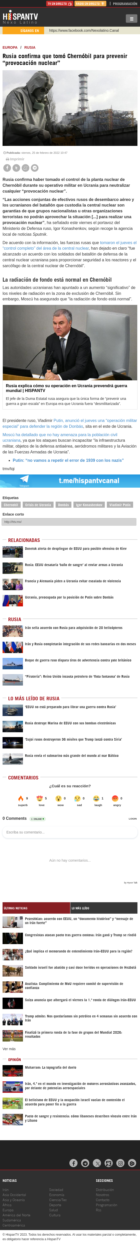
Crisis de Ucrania (38, 504)
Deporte (55, 1204)
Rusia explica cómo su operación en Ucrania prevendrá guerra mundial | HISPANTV (66, 388)
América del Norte (16, 1215)
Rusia (30, 47)
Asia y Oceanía (14, 1199)
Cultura (54, 1215)
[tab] (36, 908)
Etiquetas (11, 498)
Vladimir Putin (120, 504)
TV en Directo (60, 3)
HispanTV (20, 16)
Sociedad (56, 1189)
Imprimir (14, 159)
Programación (125, 3)
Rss (98, 1210)
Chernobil (11, 504)
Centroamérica (14, 1225)
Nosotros (102, 1194)
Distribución (105, 1189)
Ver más (9, 1049)
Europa (10, 47)
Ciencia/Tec (58, 1199)
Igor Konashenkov (89, 504)
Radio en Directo (90, 3)
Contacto (102, 1199)
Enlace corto (13, 514)
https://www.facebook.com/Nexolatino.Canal (84, 30)
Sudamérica (12, 1220)
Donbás (63, 504)
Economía (56, 1194)
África (7, 1204)
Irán (6, 1189)
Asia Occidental (14, 1194)
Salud (53, 1210)
